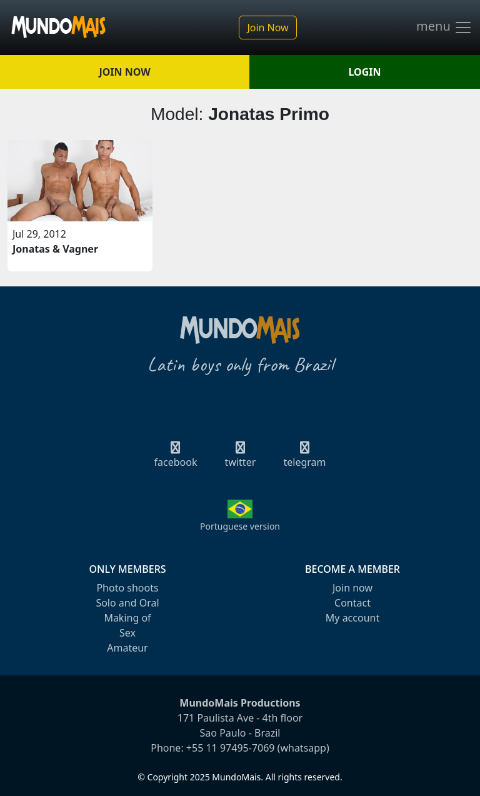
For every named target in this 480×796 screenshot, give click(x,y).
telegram (304, 458)
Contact (352, 603)
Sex (127, 633)
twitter (240, 458)
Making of (127, 618)
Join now (352, 588)
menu (444, 27)
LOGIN (365, 72)
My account (352, 618)
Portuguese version (240, 526)
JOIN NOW (124, 72)
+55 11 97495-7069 (230, 748)
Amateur (127, 648)
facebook (176, 458)
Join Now (267, 27)
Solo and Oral (127, 603)
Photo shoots (127, 588)
